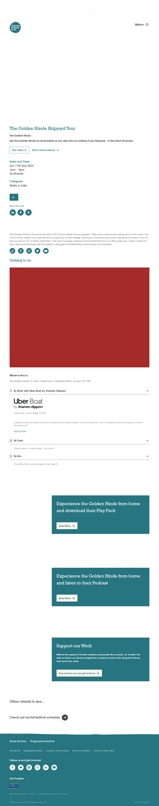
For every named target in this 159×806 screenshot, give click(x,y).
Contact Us (15, 750)
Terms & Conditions (81, 750)
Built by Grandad (141, 802)
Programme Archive (42, 741)
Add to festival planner (43, 150)
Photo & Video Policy (104, 750)
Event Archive (18, 741)
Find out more (20, 431)
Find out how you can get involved (77, 673)
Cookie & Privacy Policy (57, 750)
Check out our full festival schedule (35, 717)
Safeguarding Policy (33, 750)
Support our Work (74, 645)
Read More (65, 525)
